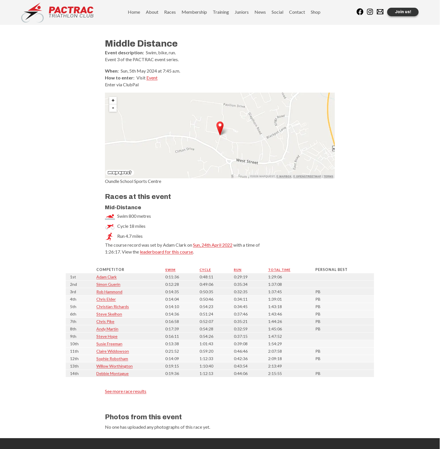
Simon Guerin (108, 284)
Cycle (205, 270)
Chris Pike (105, 321)
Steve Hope (107, 336)
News (260, 12)
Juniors (242, 12)
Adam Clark (106, 276)
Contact (297, 12)
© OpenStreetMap (307, 176)
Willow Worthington (114, 366)
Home (134, 12)
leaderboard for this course (166, 251)
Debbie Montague (112, 373)
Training (221, 12)
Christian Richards (112, 306)
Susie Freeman (109, 343)
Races (170, 12)
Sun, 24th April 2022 (212, 245)
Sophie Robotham (112, 358)
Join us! (403, 12)
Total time (279, 270)
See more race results (125, 391)
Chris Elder (106, 299)
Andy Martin (107, 328)
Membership (194, 12)
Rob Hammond (109, 291)
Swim (170, 270)
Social (277, 12)
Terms (328, 176)
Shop (315, 12)
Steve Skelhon (109, 314)
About (152, 12)
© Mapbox (284, 176)
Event (152, 77)
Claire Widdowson (112, 351)
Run (238, 270)
